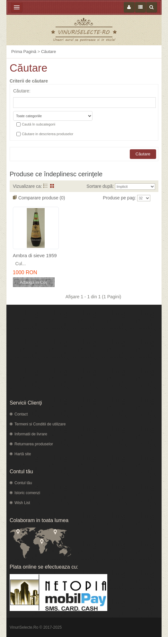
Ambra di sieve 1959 (35, 255)
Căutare (48, 51)
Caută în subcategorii (38, 124)
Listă (45, 186)
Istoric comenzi (27, 493)
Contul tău (23, 483)
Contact (21, 414)
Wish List (22, 503)
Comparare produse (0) (41, 197)
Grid (52, 186)
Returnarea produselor (33, 444)
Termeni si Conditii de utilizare (40, 424)
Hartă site (22, 454)
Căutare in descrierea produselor (47, 134)
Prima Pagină (23, 51)
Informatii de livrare (30, 434)
